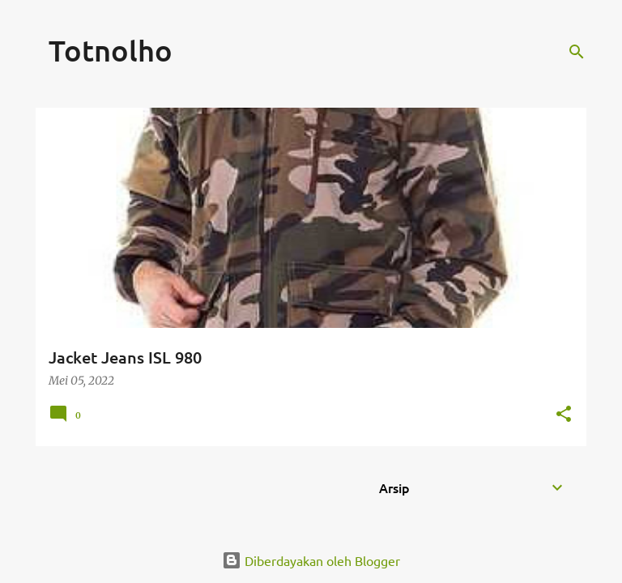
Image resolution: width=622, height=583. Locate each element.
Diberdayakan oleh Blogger (311, 560)
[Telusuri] (576, 51)
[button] (563, 415)
